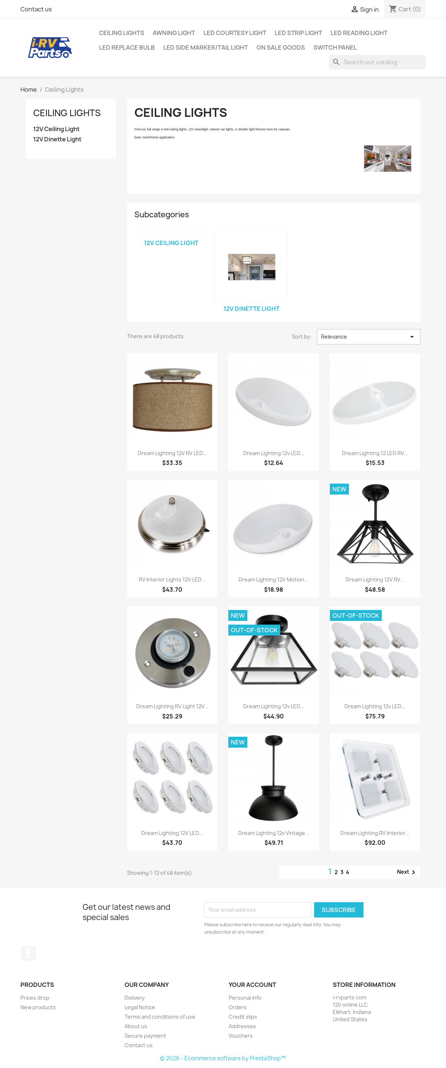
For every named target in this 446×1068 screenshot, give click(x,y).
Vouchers (241, 1035)
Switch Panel (335, 47)
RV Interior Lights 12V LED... (172, 579)
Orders (238, 1007)
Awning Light (174, 33)
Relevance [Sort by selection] (368, 336)
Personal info (245, 997)
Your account (252, 985)
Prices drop (34, 997)
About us (136, 1026)
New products (38, 1007)
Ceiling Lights (121, 33)
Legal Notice (140, 1007)
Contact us (36, 9)
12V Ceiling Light (56, 129)
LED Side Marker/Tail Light (205, 47)
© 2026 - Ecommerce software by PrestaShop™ (223, 1058)
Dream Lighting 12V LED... (172, 832)
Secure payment (145, 1035)
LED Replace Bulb (127, 47)
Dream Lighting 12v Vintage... (273, 832)
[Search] (377, 62)
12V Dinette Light (57, 139)
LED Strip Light (298, 33)
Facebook (28, 953)
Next (407, 872)
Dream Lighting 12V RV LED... (172, 453)
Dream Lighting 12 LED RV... (375, 453)
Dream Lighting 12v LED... (273, 453)
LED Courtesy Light (234, 33)
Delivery (135, 997)
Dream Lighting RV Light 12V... (172, 706)
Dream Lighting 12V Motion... (274, 579)
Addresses (242, 1026)
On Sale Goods (280, 47)
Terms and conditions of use (160, 1016)
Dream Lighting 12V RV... (375, 579)
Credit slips (243, 1016)
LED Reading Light (359, 33)
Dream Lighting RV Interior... (374, 832)
